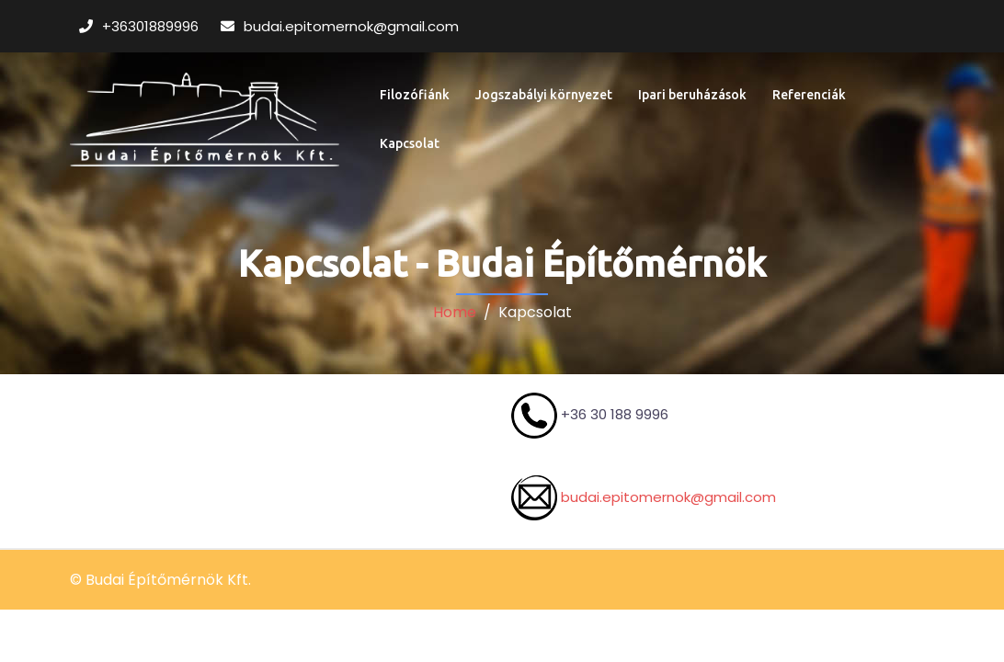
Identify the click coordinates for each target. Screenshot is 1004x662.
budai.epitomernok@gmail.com (351, 26)
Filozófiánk (415, 94)
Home (454, 312)
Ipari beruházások (692, 94)
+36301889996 (152, 26)
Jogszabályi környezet (543, 94)
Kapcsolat (409, 143)
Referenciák (809, 94)
